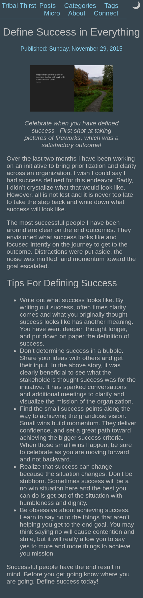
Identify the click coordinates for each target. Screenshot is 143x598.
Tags (111, 5)
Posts (47, 5)
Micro (52, 13)
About (76, 13)
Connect (106, 13)
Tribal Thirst (19, 5)
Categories (80, 5)
